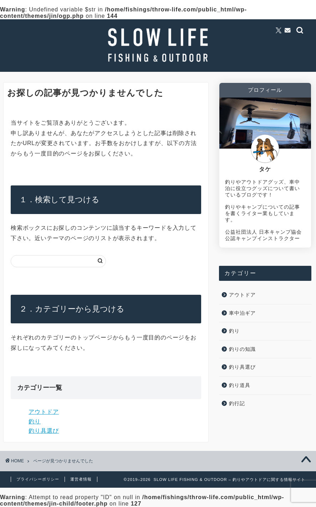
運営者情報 (81, 479)
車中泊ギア (242, 313)
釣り (35, 421)
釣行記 (237, 403)
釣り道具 (239, 385)
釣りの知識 (242, 349)
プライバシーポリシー (37, 479)
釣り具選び (44, 431)
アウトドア (44, 412)
